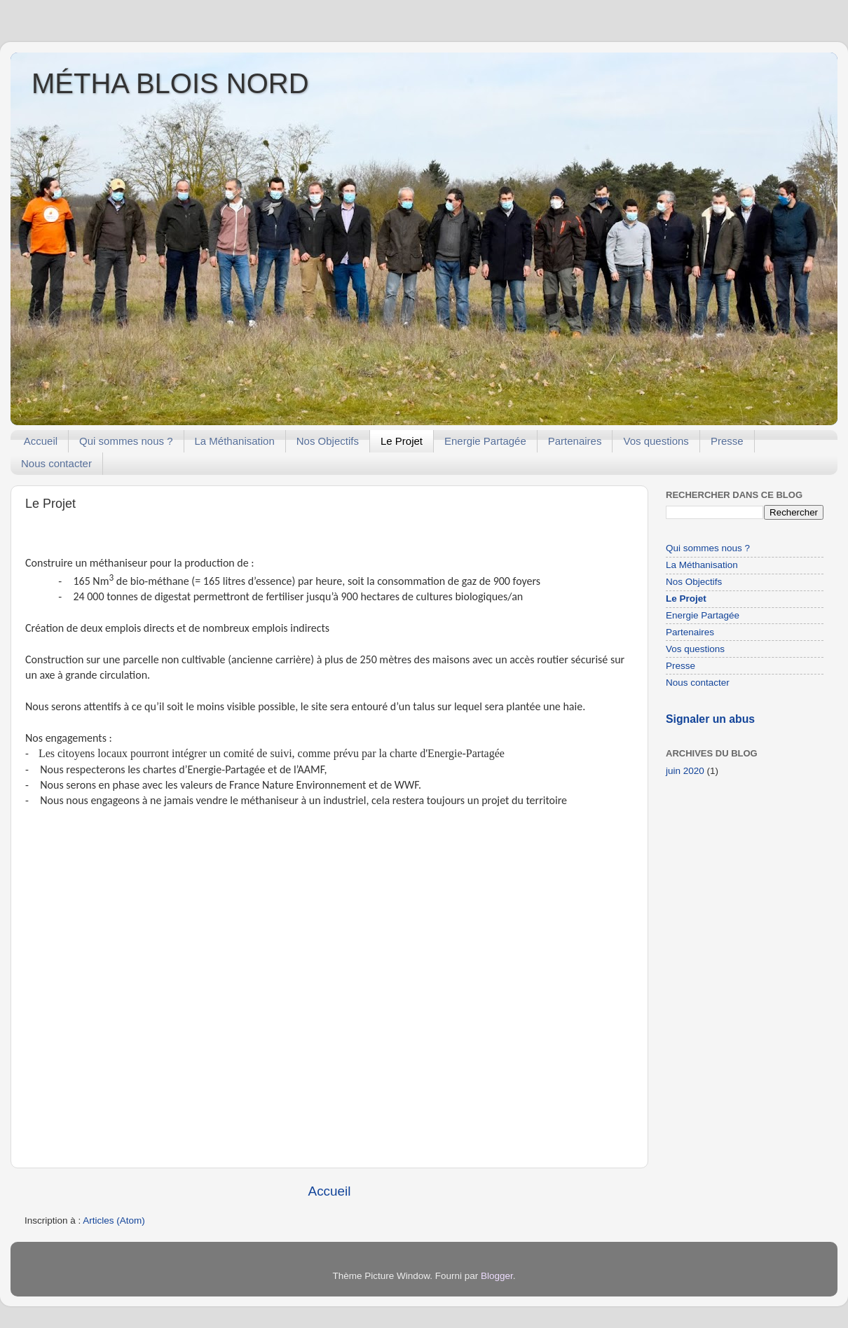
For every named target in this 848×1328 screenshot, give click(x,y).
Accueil (40, 441)
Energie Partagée (485, 441)
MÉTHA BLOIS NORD (170, 83)
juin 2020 (685, 771)
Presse (727, 441)
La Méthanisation (235, 441)
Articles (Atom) (114, 1220)
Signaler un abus (710, 719)
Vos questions (655, 441)
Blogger (497, 1276)
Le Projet (402, 441)
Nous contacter (56, 463)
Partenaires (575, 441)
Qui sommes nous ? (125, 441)
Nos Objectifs (327, 441)
